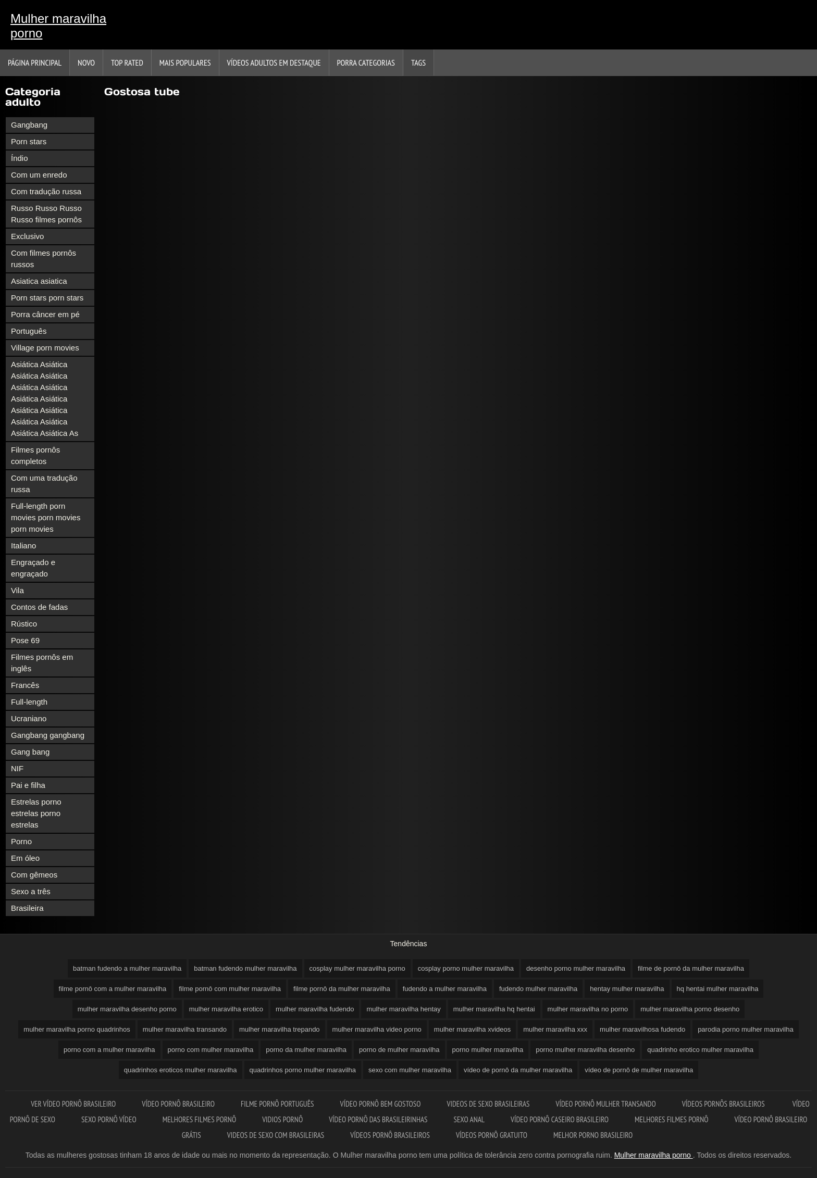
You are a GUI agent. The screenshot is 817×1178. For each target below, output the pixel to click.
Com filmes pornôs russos (43, 258)
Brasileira (27, 908)
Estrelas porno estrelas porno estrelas (36, 813)
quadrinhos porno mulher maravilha (303, 1070)
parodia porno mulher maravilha (746, 1029)
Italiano (23, 545)
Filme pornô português (277, 1104)
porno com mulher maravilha (211, 1050)
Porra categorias (366, 62)
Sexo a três (31, 891)
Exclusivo (27, 236)
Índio (19, 158)
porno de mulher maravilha (399, 1050)
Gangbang (29, 124)
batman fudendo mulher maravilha (245, 968)
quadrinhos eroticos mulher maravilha (180, 1070)
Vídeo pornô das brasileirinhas (378, 1119)
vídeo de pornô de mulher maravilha (639, 1070)
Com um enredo (39, 174)
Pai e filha (28, 785)
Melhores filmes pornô (200, 1119)
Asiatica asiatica (39, 281)
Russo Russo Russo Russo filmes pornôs (46, 214)
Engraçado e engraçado (33, 568)
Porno (21, 841)
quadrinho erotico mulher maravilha (700, 1050)
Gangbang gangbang (47, 735)
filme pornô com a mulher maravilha (113, 989)
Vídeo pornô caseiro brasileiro (560, 1119)
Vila (17, 590)
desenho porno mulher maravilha (575, 968)
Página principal (34, 62)
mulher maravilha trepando (279, 1029)
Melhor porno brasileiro (593, 1135)
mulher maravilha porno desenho (689, 1009)
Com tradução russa (46, 191)
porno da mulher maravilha (306, 1050)
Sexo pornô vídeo (109, 1119)
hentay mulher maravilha (627, 989)
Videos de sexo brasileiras (488, 1104)
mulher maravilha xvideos (472, 1029)
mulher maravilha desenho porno (127, 1009)
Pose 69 (25, 640)
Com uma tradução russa (44, 483)
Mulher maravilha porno (58, 25)
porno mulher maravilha (488, 1050)
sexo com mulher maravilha (409, 1070)
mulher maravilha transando (185, 1029)
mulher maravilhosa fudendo (642, 1029)
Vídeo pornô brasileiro (178, 1104)
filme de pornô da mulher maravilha (691, 968)
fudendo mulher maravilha (538, 989)
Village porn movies (45, 347)
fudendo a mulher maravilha (445, 989)
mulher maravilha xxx (555, 1029)
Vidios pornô (282, 1119)
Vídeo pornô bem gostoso (380, 1104)
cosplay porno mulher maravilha (466, 968)
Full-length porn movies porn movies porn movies (45, 517)
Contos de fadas (39, 607)
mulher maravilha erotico (226, 1009)
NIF (17, 768)
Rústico (24, 623)
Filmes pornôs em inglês (42, 663)
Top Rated (127, 62)
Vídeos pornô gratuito (491, 1135)
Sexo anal (469, 1119)
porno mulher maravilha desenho (585, 1050)
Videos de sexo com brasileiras (276, 1135)
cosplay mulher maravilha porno (357, 968)
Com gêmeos (34, 874)
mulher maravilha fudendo (315, 1009)
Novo (86, 62)
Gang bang (30, 751)
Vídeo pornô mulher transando (606, 1104)
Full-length (29, 701)
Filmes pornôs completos (35, 455)
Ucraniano (28, 718)
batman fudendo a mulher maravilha (127, 968)
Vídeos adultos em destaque (274, 62)
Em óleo (25, 858)
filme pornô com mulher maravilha (230, 989)
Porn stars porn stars (47, 297)
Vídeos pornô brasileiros (390, 1135)
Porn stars (28, 141)
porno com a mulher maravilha (109, 1050)
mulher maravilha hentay (403, 1009)
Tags (418, 62)
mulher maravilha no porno (588, 1009)
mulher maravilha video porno (377, 1029)
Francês (25, 685)
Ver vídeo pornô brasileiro (73, 1104)
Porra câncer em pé (45, 314)
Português (28, 331)
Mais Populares (185, 62)
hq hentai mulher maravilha (718, 989)
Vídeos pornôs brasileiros (724, 1104)
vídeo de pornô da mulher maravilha (518, 1070)
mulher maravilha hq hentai (494, 1009)
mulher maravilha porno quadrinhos (76, 1029)
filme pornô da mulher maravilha (341, 989)
